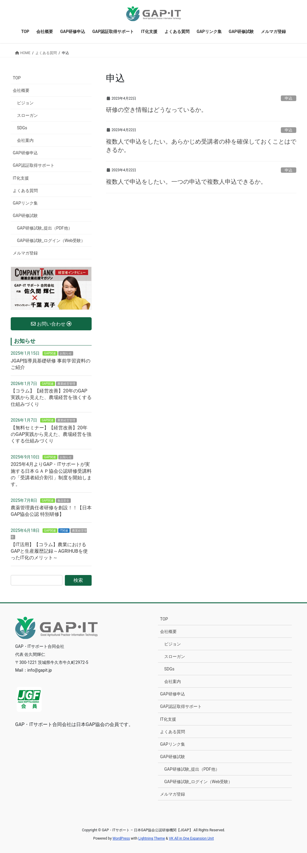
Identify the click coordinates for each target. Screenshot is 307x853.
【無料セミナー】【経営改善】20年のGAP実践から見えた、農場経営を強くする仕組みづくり (51, 434)
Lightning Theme (151, 838)
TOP (17, 78)
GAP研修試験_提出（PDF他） (44, 228)
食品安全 (63, 500)
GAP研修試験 (25, 215)
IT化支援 (21, 178)
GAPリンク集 (25, 203)
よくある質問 (25, 190)
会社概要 (21, 90)
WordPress (121, 838)
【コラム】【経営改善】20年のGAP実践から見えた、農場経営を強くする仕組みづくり (51, 397)
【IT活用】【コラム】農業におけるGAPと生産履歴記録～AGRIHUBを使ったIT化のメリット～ (49, 551)
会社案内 (25, 140)
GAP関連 (50, 353)
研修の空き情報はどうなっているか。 (156, 109)
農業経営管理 (66, 383)
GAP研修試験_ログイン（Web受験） (51, 240)
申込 (288, 98)
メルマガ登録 (25, 253)
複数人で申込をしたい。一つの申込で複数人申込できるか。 (186, 181)
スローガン (27, 115)
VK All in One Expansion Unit (191, 838)
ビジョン (25, 102)
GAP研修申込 (25, 152)
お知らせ (66, 353)
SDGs (22, 127)
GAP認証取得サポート (33, 165)
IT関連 (64, 530)
